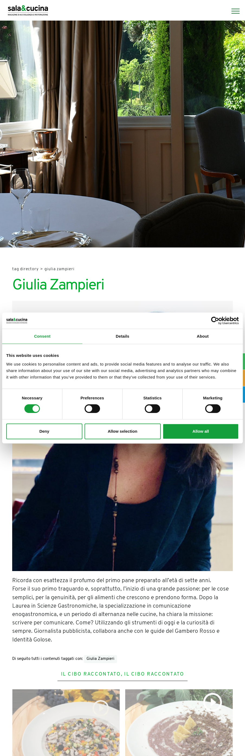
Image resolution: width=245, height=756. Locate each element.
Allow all (200, 431)
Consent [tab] (42, 336)
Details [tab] (122, 336)
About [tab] (203, 336)
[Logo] (28, 11)
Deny (44, 431)
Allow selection (122, 431)
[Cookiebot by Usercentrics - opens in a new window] (215, 321)
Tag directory (25, 269)
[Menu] (233, 11)
